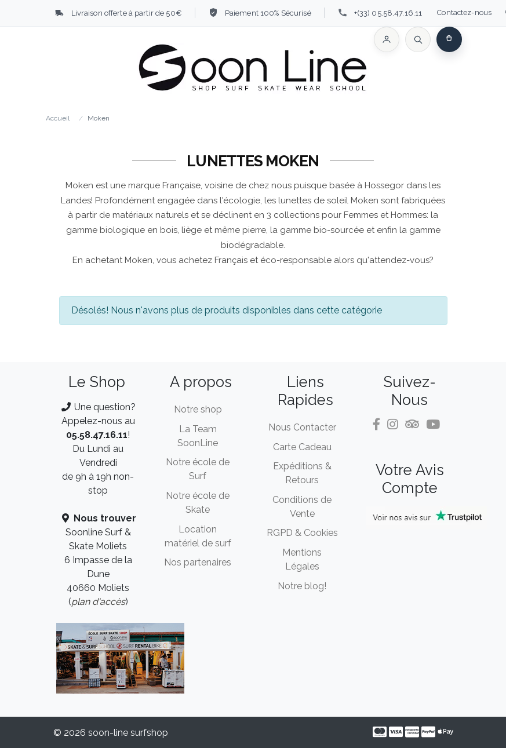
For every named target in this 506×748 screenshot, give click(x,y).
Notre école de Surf (198, 469)
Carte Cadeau (302, 447)
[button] (386, 39)
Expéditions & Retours (302, 473)
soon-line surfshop (128, 732)
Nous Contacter (302, 427)
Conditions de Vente (302, 506)
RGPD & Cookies (302, 532)
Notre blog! (302, 586)
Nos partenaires (197, 562)
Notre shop (198, 409)
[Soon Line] (253, 69)
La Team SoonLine (197, 436)
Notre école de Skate (198, 502)
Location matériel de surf (198, 536)
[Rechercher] (418, 39)
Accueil (58, 118)
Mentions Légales (302, 559)
